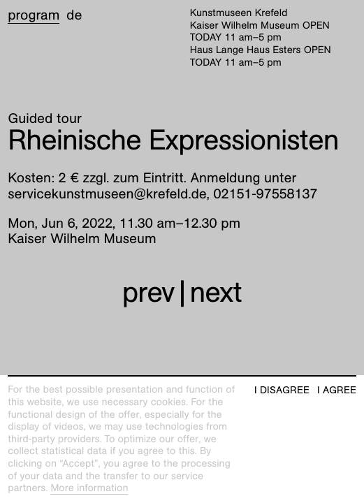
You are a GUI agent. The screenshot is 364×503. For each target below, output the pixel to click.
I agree (336, 390)
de (74, 15)
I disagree (282, 390)
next (216, 292)
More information (89, 488)
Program (33, 15)
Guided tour (45, 118)
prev (148, 292)
